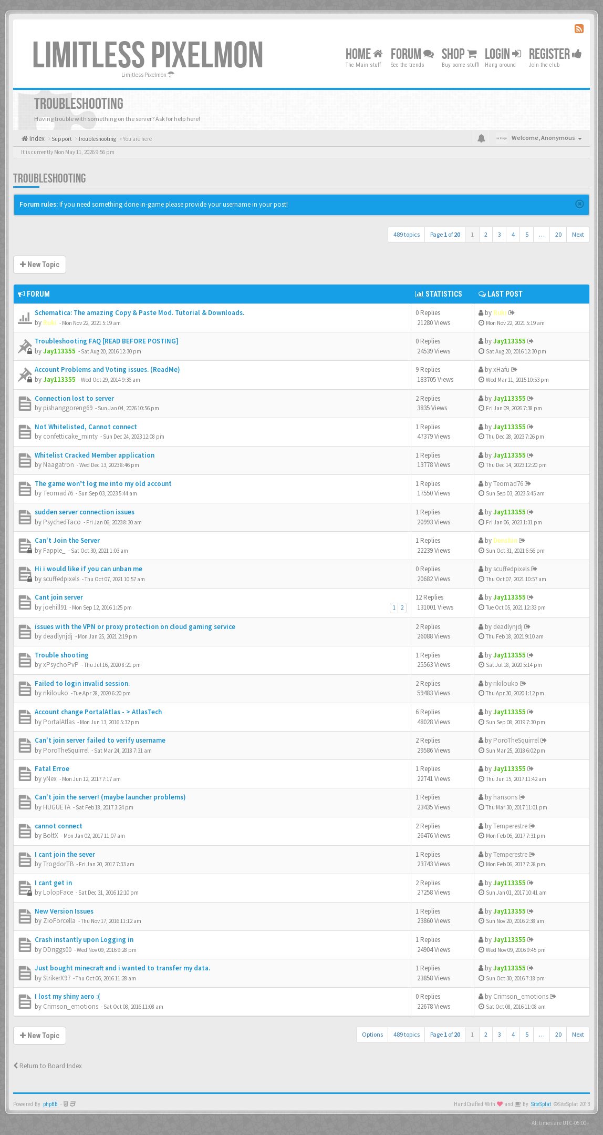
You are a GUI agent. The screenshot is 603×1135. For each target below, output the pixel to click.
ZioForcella (59, 920)
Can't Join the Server (67, 540)
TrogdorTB (58, 863)
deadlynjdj (57, 636)
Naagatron (58, 464)
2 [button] (485, 234)
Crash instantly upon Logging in (84, 939)
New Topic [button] (39, 264)
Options (372, 1034)
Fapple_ (54, 550)
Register (555, 54)
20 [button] (558, 234)
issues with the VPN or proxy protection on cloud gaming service (135, 626)
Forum (412, 54)
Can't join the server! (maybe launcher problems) (110, 797)
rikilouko (55, 692)
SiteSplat (541, 1104)
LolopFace (58, 892)
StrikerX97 (56, 978)
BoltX (50, 835)
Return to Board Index (47, 1065)
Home (364, 54)
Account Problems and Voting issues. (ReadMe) (107, 369)
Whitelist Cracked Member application (94, 455)
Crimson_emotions (70, 1006)
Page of (445, 234)
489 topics (406, 234)
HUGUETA (56, 807)
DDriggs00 (57, 949)
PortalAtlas (59, 721)
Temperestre (510, 826)
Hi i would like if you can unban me (88, 568)
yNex (50, 778)
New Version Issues (64, 911)
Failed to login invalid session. (82, 683)
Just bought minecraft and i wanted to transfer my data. (122, 968)
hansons (505, 797)
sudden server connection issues (84, 512)
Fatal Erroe (52, 768)
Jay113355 (59, 351)
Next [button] (578, 234)
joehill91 (55, 607)
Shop (459, 54)
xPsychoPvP (61, 664)
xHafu (501, 369)
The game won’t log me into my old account (103, 483)
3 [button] (499, 234)
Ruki (50, 322)
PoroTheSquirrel (66, 750)
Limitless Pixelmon (148, 56)
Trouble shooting (62, 655)
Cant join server (59, 597)
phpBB (50, 1104)
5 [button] (526, 234)
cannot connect (58, 826)
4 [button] (513, 234)
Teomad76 (58, 493)
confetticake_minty (70, 436)
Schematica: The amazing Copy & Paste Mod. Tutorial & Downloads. (139, 312)
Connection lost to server (74, 398)
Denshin (505, 540)
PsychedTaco (62, 522)
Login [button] (503, 54)
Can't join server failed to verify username (100, 740)
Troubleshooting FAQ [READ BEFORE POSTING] (107, 341)
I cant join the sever (65, 854)
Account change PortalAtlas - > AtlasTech (98, 711)
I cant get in (53, 882)
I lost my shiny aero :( (67, 996)
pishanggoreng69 (67, 407)
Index (36, 138)
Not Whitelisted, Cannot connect (86, 426)
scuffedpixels (61, 578)
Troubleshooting (49, 178)
